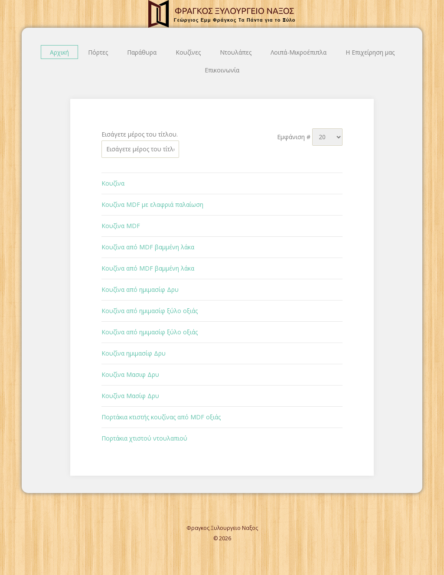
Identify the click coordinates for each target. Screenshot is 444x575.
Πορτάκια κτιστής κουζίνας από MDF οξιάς (161, 417)
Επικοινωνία (222, 70)
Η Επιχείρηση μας (370, 52)
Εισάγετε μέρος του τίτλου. (140, 134)
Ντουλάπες (235, 52)
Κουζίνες (188, 52)
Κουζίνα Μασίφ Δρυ (130, 396)
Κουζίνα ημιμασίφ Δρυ (133, 353)
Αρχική (59, 52)
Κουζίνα (112, 183)
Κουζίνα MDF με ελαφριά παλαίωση (152, 204)
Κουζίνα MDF (120, 226)
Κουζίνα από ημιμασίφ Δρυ (140, 289)
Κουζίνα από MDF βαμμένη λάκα (147, 247)
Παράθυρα (142, 52)
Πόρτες (98, 52)
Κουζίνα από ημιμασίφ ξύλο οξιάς (149, 311)
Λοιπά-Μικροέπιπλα (298, 52)
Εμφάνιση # (294, 137)
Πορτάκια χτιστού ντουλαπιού (144, 438)
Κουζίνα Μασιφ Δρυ (130, 374)
